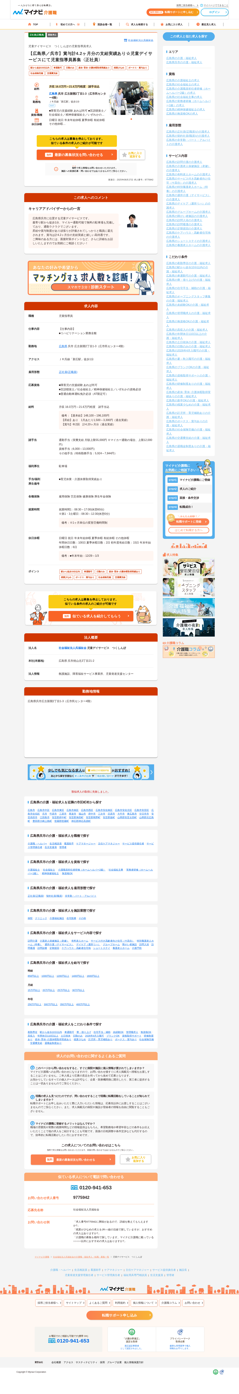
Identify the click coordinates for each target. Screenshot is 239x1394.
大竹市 (121, 813)
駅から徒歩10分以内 (51, 1032)
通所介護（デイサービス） (59, 944)
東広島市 (132, 813)
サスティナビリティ (87, 1362)
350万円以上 (67, 1004)
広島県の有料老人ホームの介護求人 (188, 174)
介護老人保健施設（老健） (54, 940)
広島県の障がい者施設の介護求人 (187, 216)
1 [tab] (131, 119)
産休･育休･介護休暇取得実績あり (53, 1039)
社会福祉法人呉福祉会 (140, 40)
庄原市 (111, 813)
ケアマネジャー (113, 1269)
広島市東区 (58, 810)
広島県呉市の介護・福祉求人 (184, 62)
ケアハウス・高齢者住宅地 (76, 948)
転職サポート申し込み (119, 1315)
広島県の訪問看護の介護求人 (184, 224)
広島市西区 (87, 810)
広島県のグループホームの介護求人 (188, 211)
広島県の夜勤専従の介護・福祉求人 (188, 263)
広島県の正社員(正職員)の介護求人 (188, 131)
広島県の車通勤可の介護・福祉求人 (188, 275)
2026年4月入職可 (94, 1035)
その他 (82, 918)
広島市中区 (43, 810)
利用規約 (120, 1302)
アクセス (68, 1362)
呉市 (44, 813)
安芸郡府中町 (59, 817)
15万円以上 (34, 990)
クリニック (41, 918)
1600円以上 (93, 976)
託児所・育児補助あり (100, 1039)
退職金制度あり (53, 1043)
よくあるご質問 (98, 1302)
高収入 (31, 1035)
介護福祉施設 (57, 918)
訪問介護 (32, 940)
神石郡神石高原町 (81, 821)
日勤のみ (78, 1035)
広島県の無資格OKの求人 (182, 113)
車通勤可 (69, 1032)
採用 (102, 1362)
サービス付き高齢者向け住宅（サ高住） (112, 940)
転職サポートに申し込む (157, 13)
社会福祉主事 (116, 869)
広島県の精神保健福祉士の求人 (185, 109)
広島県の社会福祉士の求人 (183, 84)
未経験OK (118, 1032)
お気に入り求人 (171, 24)
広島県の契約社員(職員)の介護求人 (188, 135)
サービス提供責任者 (133, 843)
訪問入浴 (144, 944)
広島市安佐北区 (123, 810)
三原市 (63, 813)
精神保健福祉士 (50, 873)
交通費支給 (36, 1043)
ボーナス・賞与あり (126, 1039)
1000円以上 (47, 976)
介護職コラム (169, 1302)
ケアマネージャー (86, 843)
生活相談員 (56, 843)
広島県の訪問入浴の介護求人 (184, 220)
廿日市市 (144, 813)
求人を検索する (137, 24)
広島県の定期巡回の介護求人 (184, 228)
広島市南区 (73, 810)
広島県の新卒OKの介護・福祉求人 (187, 400)
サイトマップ (74, 1302)
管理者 (63, 847)
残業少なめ (80, 1039)
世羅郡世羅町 (61, 821)
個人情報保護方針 (134, 1362)
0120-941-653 (91, 1187)
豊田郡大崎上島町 (42, 821)
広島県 (53, 93)
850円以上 (33, 976)
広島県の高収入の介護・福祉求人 (187, 329)
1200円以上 (63, 976)
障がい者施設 (129, 944)
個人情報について (143, 1302)
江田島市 (45, 817)
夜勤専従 (32, 1032)
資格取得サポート (131, 1035)
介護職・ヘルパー (37, 843)
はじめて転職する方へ (189, 530)
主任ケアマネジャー (109, 843)
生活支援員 (51, 847)
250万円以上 (34, 1004)
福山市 (82, 813)
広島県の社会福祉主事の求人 (184, 96)
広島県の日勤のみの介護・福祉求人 (188, 346)
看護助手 (69, 843)
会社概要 (56, 1362)
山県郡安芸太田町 (127, 817)
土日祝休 (65, 1035)
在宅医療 (71, 918)
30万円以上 (78, 990)
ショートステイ (101, 948)
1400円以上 (78, 976)
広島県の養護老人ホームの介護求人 (188, 245)
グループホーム (111, 944)
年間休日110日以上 (47, 1035)
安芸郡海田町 (76, 817)
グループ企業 (114, 1362)
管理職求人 (132, 1032)
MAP (52, 106)
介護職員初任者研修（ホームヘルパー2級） (82, 869)
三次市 (101, 813)
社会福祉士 (49, 869)
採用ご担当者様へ (48, 1302)
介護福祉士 (34, 869)
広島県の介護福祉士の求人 (183, 80)
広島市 (31, 810)
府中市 (92, 813)
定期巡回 (54, 948)
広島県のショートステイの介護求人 (188, 241)
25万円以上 (63, 990)
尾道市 (72, 813)
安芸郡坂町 (109, 817)
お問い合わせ (192, 1302)
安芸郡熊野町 (93, 817)
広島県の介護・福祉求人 (181, 58)
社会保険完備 (146, 1039)
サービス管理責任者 (108, 1275)
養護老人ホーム (121, 948)
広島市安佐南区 (104, 810)
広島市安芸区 (141, 810)
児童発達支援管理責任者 (79, 1275)
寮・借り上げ (84, 1032)
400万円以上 (83, 1004)
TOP (33, 24)
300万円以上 (50, 1004)
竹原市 (53, 813)
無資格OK (67, 873)
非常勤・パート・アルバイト (80, 895)
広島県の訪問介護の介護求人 (184, 161)
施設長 (183, 1269)
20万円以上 (49, 990)
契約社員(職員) (54, 895)
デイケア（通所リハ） (88, 944)
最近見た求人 (206, 24)
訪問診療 (42, 948)
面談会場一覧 (102, 24)
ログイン (201, 13)
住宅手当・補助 (102, 1032)
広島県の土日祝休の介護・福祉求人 (188, 342)
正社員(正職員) (68, 372)
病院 (30, 918)
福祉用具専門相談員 (135, 1275)
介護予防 (137, 948)
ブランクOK (113, 1035)
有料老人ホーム (79, 940)
